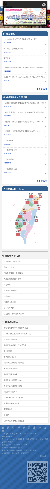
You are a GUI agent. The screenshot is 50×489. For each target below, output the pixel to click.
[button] (48, 18)
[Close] (44, 5)
